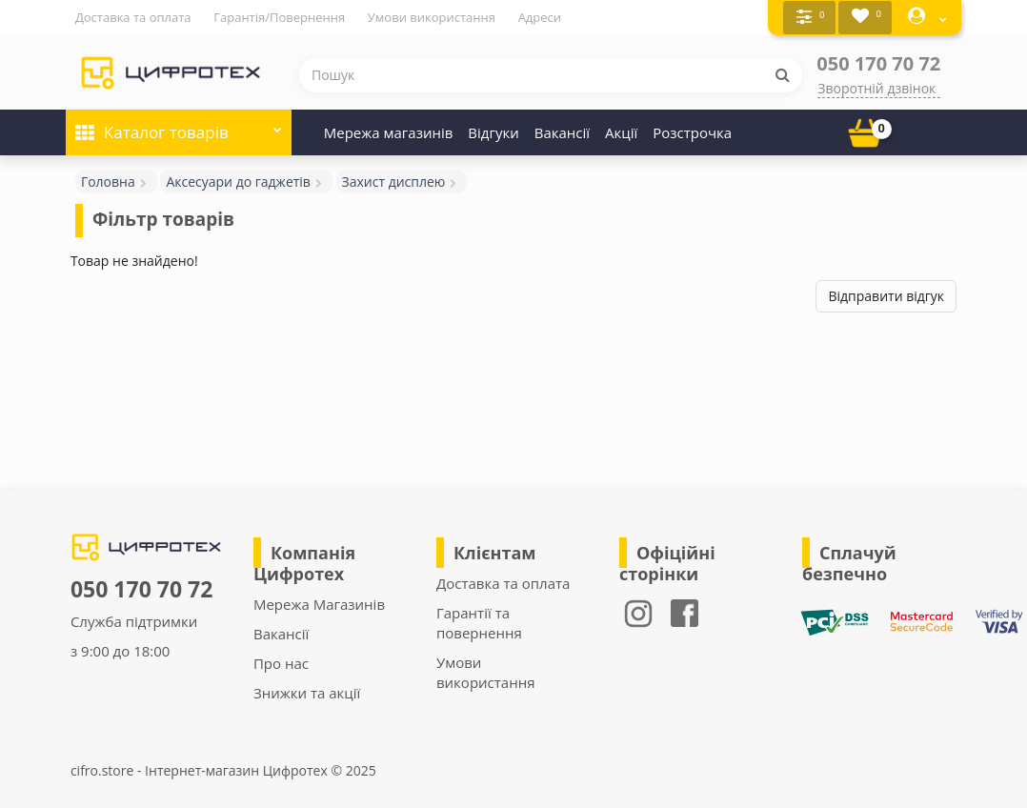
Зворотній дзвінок (876, 87)
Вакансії (562, 131)
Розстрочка (692, 131)
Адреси (539, 17)
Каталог (178, 125)
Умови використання (431, 17)
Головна (108, 181)
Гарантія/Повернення (279, 17)
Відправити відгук (886, 295)
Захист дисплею (394, 181)
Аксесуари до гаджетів (238, 181)
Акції (621, 131)
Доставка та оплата (133, 17)
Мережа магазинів (388, 131)
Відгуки (493, 131)
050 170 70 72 (878, 62)
